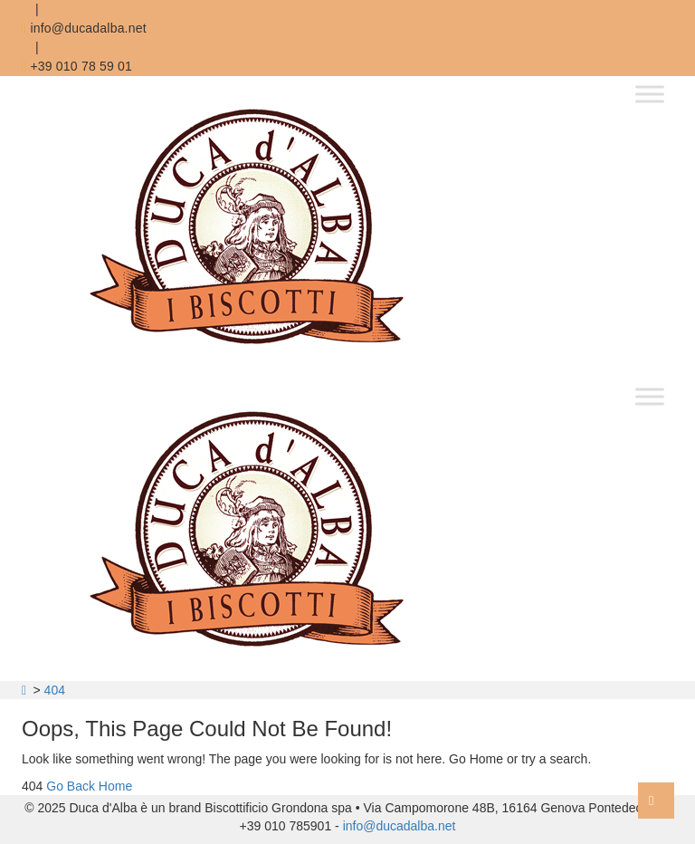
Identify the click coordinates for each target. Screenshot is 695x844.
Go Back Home (89, 786)
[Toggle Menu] (649, 93)
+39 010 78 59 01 (77, 66)
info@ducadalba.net (84, 28)
